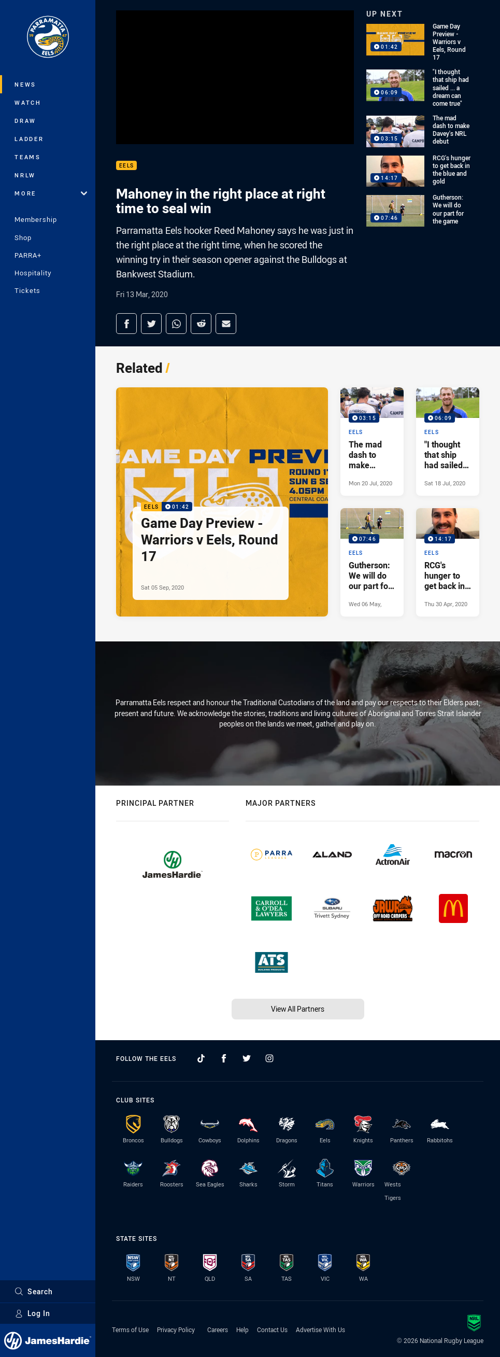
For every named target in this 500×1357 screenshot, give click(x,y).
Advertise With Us (320, 1329)
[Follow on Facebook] (224, 1058)
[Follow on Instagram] (269, 1058)
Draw (25, 120)
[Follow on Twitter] (246, 1058)
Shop (23, 237)
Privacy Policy (176, 1329)
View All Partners (297, 1009)
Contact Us (272, 1329)
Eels (126, 165)
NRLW (25, 175)
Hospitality (33, 272)
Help (242, 1329)
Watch (28, 102)
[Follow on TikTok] (201, 1058)
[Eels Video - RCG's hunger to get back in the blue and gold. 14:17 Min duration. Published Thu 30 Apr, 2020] (447, 562)
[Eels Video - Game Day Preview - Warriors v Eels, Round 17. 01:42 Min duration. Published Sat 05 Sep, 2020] (222, 502)
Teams (28, 157)
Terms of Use (130, 1329)
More (51, 193)
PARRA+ (28, 255)
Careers (217, 1329)
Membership (36, 219)
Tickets (27, 290)
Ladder (29, 139)
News (25, 84)
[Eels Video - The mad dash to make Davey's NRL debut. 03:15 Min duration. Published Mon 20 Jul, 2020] (372, 441)
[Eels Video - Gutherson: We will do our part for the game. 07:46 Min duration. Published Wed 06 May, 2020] (372, 562)
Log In (32, 1313)
